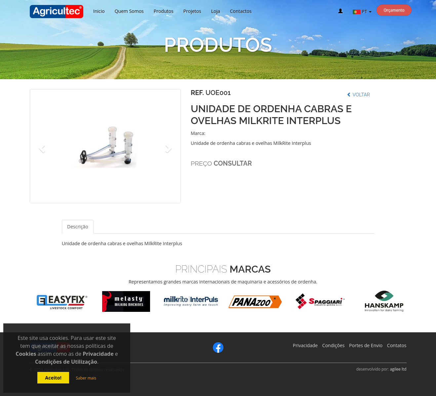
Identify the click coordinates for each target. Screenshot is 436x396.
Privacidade (305, 345)
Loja (215, 11)
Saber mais (86, 378)
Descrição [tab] (77, 226)
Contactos (241, 11)
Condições (333, 345)
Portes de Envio (365, 345)
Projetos (192, 11)
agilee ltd (398, 369)
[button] (41, 146)
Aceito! (53, 378)
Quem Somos (129, 11)
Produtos (164, 11)
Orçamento (393, 10)
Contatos (397, 345)
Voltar (358, 94)
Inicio (99, 11)
